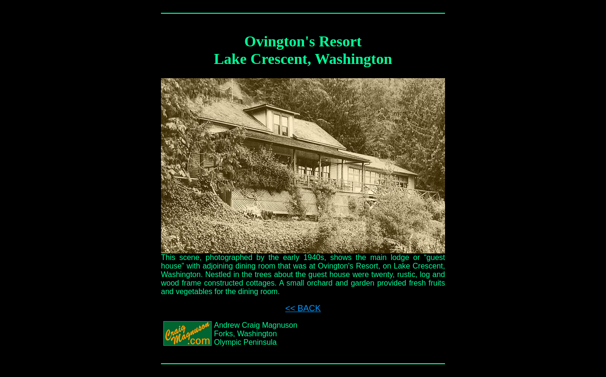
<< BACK (303, 308)
